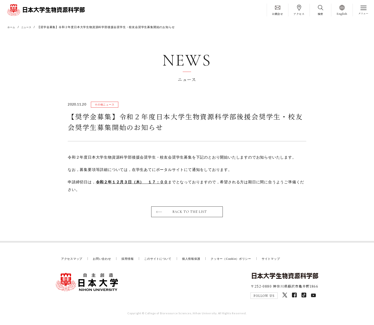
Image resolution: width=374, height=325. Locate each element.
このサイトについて (163, 260)
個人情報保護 (198, 260)
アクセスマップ (72, 260)
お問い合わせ (104, 260)
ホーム (11, 27)
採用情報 (131, 260)
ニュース (29, 27)
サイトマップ (283, 260)
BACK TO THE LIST (190, 213)
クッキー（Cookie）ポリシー (241, 260)
